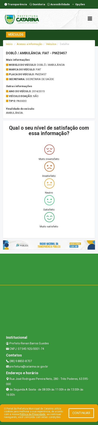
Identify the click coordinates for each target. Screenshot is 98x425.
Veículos (51, 44)
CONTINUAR (81, 413)
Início (9, 44)
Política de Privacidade (32, 414)
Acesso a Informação (29, 44)
